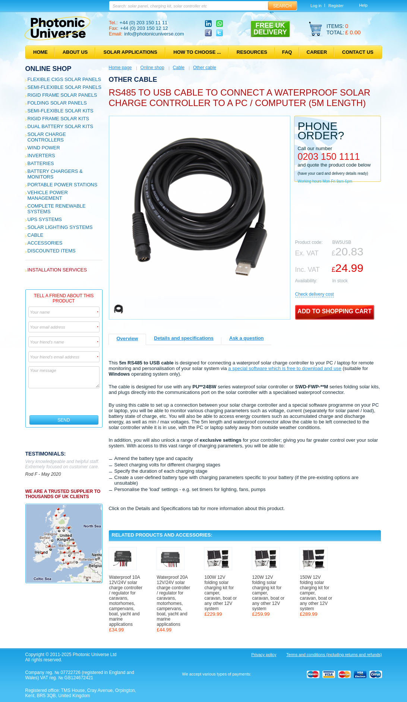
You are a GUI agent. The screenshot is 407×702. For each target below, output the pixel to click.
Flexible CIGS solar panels (64, 79)
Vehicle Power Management (48, 195)
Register (336, 5)
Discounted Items (52, 251)
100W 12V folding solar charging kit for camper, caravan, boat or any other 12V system (221, 593)
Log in (316, 5)
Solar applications (130, 52)
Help (363, 5)
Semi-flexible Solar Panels (64, 87)
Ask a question (246, 338)
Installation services (57, 270)
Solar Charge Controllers (47, 137)
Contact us (357, 52)
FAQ (287, 52)
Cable (36, 235)
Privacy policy (263, 654)
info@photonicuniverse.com (154, 34)
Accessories (45, 243)
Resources (252, 52)
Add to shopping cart (334, 311)
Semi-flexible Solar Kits (61, 111)
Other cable (204, 67)
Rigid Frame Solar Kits (58, 118)
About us (75, 52)
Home (40, 52)
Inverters (41, 155)
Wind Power (44, 147)
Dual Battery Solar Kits (61, 126)
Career (317, 52)
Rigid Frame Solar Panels (62, 95)
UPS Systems (45, 219)
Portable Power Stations (63, 184)
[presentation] (64, 401)
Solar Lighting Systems (60, 227)
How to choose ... (197, 52)
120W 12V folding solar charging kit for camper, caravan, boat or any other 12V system (268, 593)
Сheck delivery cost (314, 294)
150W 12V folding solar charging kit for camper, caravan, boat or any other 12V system (316, 593)
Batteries (41, 163)
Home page (120, 67)
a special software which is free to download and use (284, 368)
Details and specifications (184, 338)
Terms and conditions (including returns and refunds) (334, 654)
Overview (127, 338)
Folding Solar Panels (57, 103)
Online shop (48, 68)
